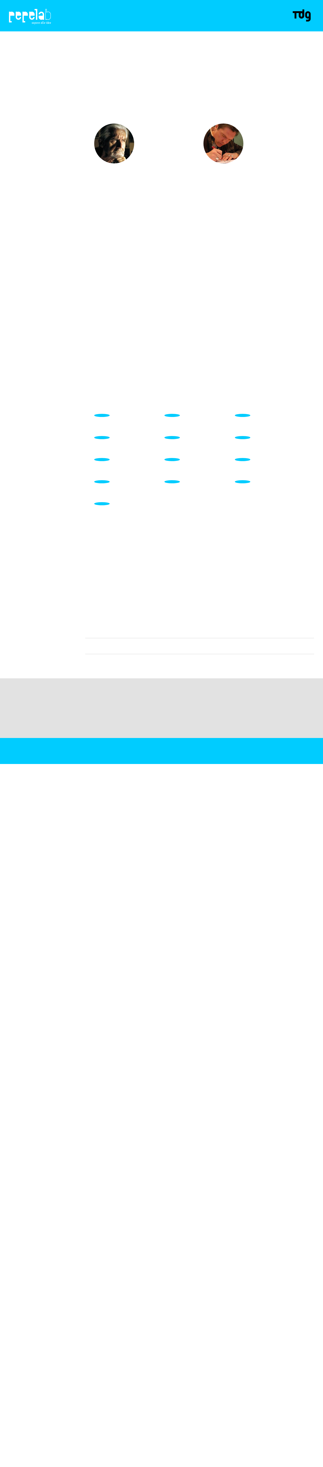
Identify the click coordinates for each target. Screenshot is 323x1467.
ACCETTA (245, 1462)
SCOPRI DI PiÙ (151, 146)
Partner (168, 24)
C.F (11, 1456)
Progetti (123, 24)
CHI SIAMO (98, 24)
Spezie (146, 24)
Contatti (193, 24)
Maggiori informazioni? (272, 1462)
